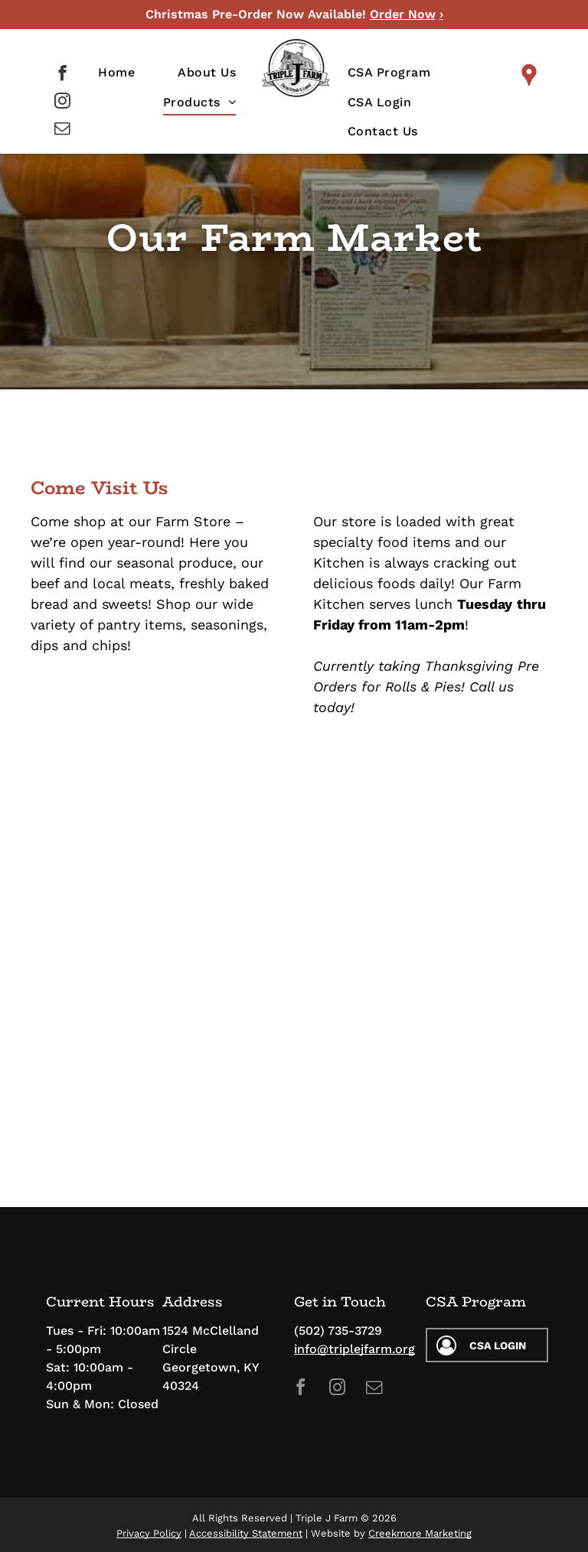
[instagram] (62, 102)
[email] (62, 130)
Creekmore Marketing (420, 1533)
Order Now (403, 14)
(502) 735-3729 (338, 1330)
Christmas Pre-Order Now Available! (255, 14)
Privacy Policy (148, 1533)
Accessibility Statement (245, 1533)
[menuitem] (116, 72)
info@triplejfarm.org (354, 1349)
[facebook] (62, 75)
